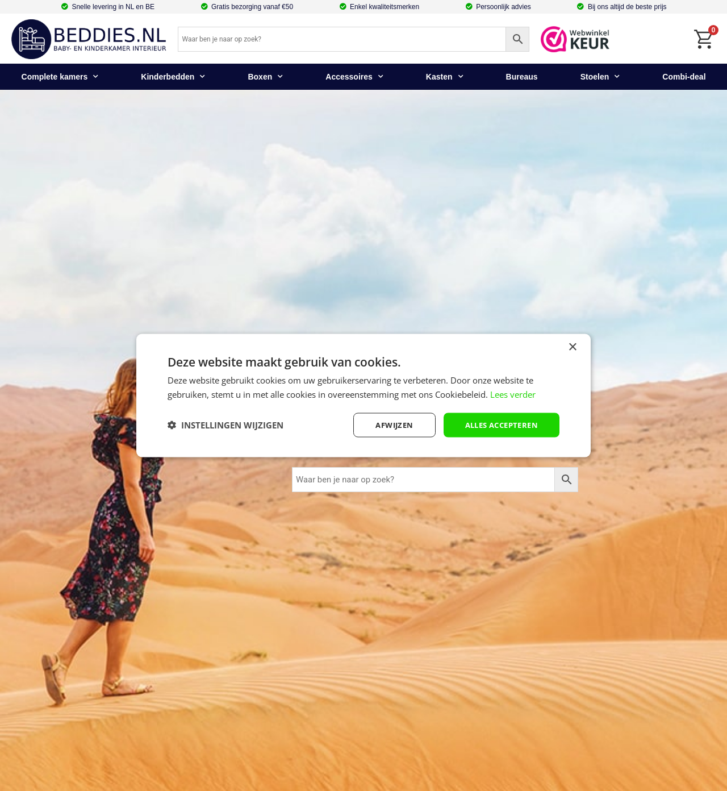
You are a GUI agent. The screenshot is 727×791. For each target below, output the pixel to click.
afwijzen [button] (385, 424)
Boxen (265, 76)
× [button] (572, 347)
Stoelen (600, 76)
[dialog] (363, 396)
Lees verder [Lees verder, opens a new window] (513, 393)
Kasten (444, 76)
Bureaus (522, 76)
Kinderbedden (173, 76)
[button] (225, 425)
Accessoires (354, 76)
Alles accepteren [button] (498, 424)
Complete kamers (60, 76)
